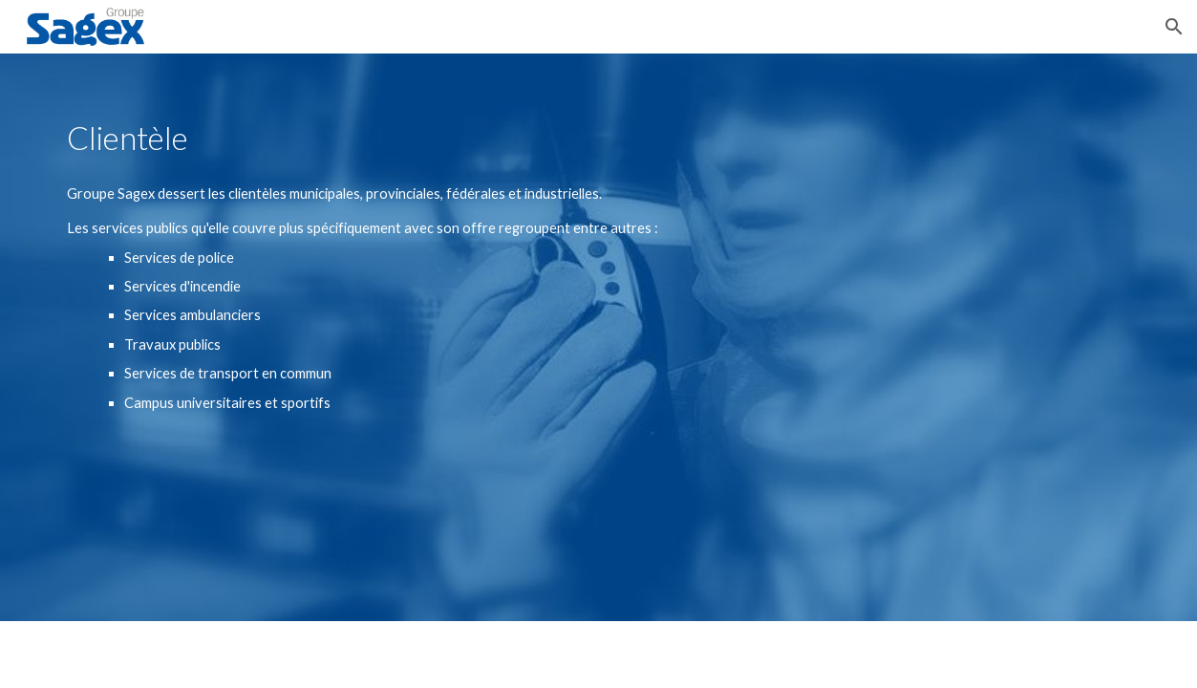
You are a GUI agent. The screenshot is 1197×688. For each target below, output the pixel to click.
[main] (367, 138)
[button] (1174, 27)
